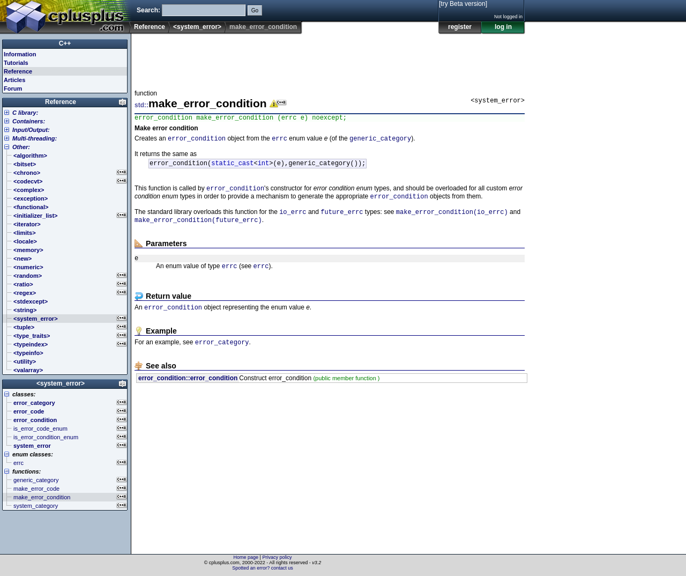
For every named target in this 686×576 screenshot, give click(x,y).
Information (20, 54)
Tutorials (16, 63)
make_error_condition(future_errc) (198, 228)
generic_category (380, 140)
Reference (149, 27)
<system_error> (197, 27)
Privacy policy (277, 557)
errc (279, 140)
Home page (246, 557)
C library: (25, 112)
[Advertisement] (330, 58)
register (460, 27)
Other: (21, 147)
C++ (65, 43)
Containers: (28, 121)
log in (503, 27)
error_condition (197, 140)
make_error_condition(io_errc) (452, 219)
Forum (13, 88)
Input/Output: (31, 130)
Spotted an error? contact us (262, 568)
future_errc (341, 219)
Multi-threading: (34, 138)
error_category (222, 355)
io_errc (292, 219)
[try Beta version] (463, 4)
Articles (14, 80)
